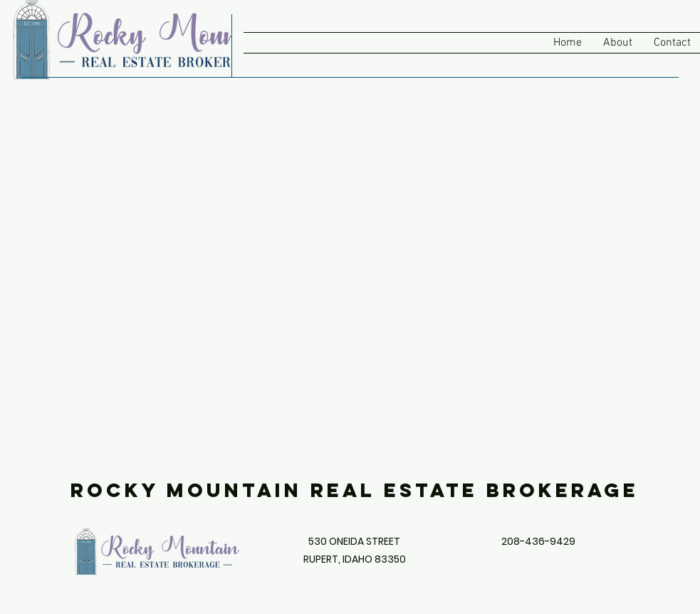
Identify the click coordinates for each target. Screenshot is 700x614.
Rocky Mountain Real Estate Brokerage (354, 490)
